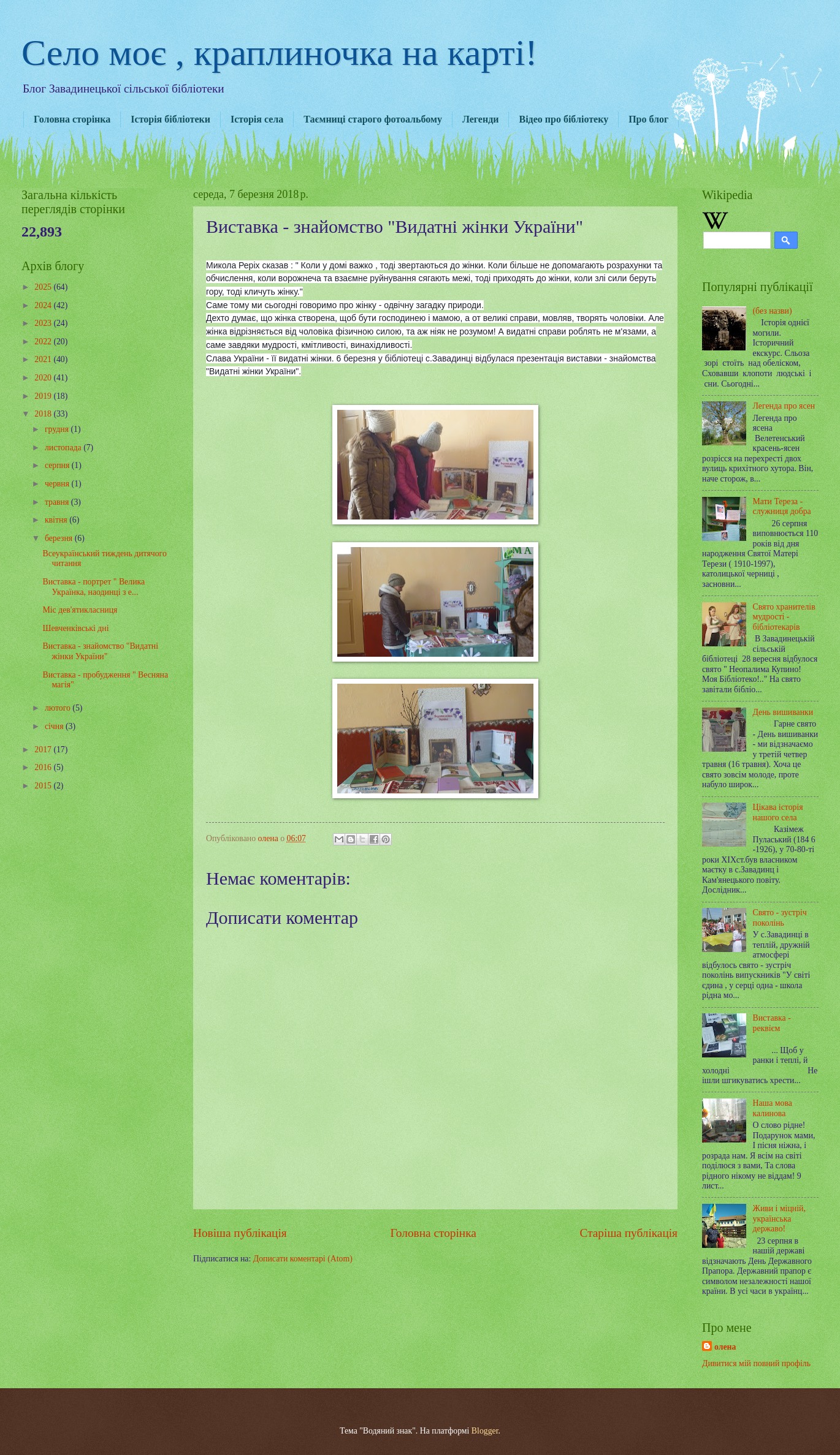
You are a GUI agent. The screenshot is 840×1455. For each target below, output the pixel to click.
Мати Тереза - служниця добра (782, 506)
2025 (43, 287)
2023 (43, 323)
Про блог (648, 119)
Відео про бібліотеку (563, 119)
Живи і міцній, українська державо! (779, 1218)
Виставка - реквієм (772, 1023)
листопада (64, 447)
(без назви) (772, 311)
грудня (58, 429)
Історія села (257, 119)
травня (58, 502)
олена (725, 1346)
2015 (43, 785)
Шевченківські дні (75, 628)
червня (58, 483)
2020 (43, 377)
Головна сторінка (72, 119)
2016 (43, 767)
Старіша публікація (629, 1232)
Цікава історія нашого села (778, 812)
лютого (58, 707)
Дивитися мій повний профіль (756, 1363)
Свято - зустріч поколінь (780, 918)
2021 (43, 359)
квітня (57, 519)
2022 (43, 341)
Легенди (480, 119)
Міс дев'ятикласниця (79, 609)
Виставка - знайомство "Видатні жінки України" (100, 651)
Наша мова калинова (772, 1108)
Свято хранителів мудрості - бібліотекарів (784, 617)
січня (55, 726)
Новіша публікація (240, 1232)
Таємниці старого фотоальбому (373, 119)
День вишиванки (783, 712)
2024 (43, 305)
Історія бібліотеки (170, 119)
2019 (43, 396)
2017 (43, 749)
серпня (58, 465)
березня (60, 538)
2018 (43, 413)
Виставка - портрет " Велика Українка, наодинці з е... (93, 587)
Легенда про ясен (784, 405)
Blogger (485, 1430)
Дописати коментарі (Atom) (303, 1258)
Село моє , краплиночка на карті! (279, 52)
